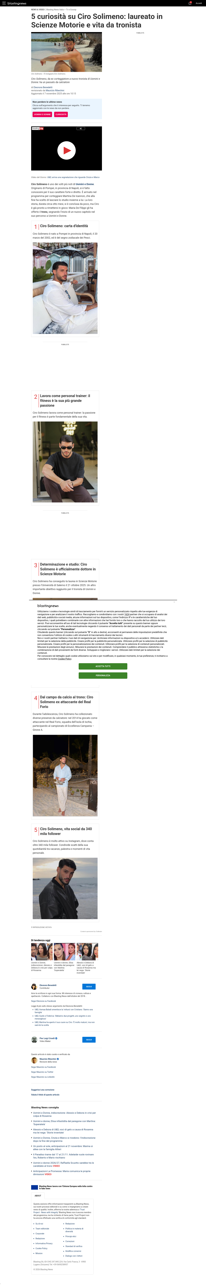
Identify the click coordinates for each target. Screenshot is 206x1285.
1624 (126, 614)
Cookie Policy (64, 659)
